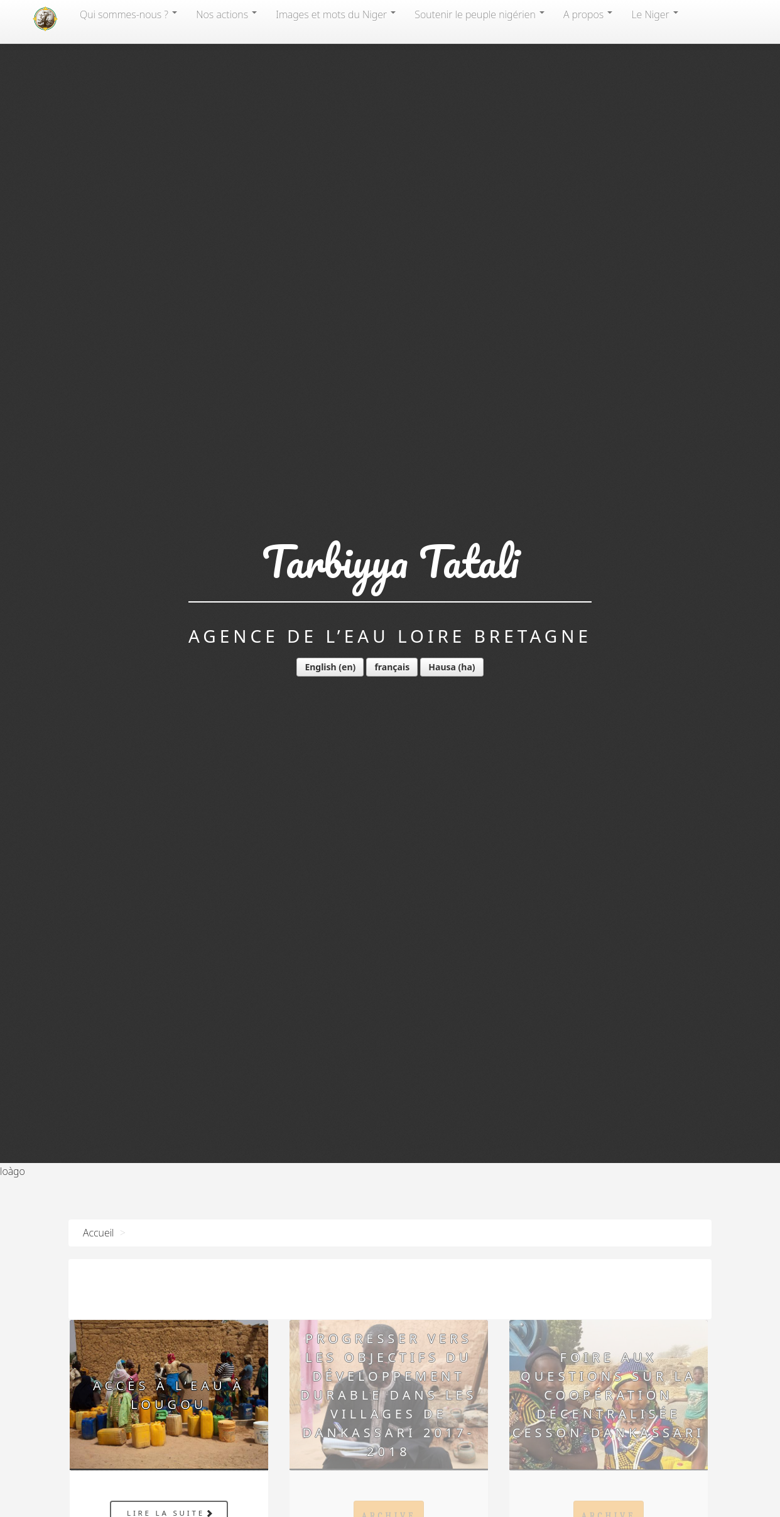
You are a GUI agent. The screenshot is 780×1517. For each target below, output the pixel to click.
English (320, 667)
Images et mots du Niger (336, 14)
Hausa (442, 667)
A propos (587, 14)
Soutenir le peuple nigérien (479, 14)
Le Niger (654, 14)
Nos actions (226, 14)
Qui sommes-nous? (128, 14)
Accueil (98, 1233)
